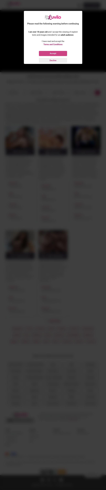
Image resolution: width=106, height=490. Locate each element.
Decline (53, 60)
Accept (53, 53)
